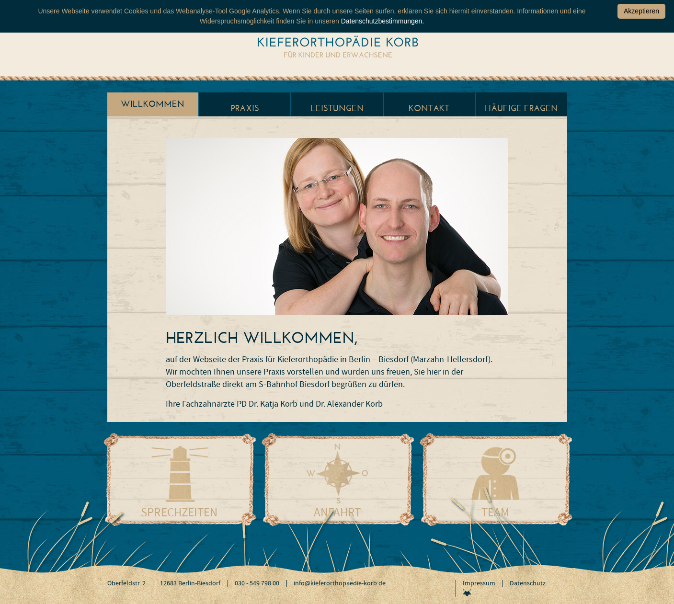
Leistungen (337, 108)
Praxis (245, 108)
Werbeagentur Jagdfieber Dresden (467, 592)
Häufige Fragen (521, 108)
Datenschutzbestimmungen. (382, 21)
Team (495, 512)
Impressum (479, 583)
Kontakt (429, 108)
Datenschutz (528, 583)
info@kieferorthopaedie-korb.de (340, 583)
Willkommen (152, 104)
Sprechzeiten (179, 512)
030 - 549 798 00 (257, 583)
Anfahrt (337, 512)
